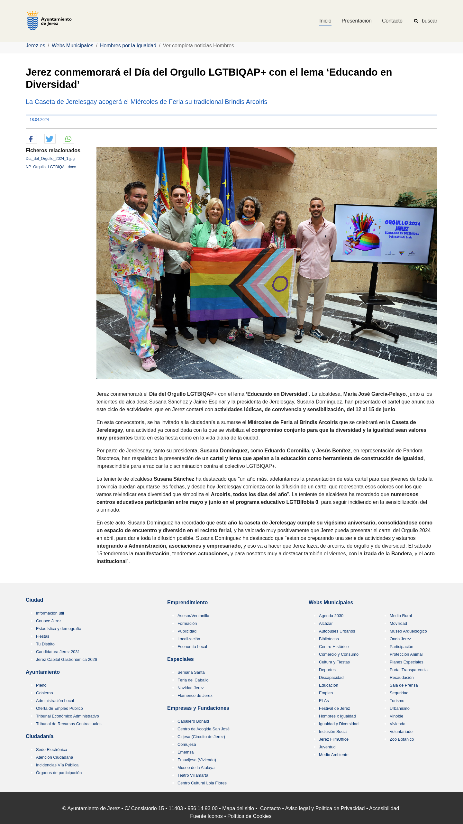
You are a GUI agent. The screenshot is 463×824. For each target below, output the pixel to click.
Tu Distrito (45, 644)
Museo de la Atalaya (195, 767)
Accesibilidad (384, 808)
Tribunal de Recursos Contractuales (69, 723)
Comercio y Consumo (339, 654)
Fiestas (42, 636)
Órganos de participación (59, 772)
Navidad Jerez (190, 687)
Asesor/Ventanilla (193, 615)
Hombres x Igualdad (337, 716)
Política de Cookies (249, 816)
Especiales (180, 659)
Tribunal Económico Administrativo (67, 716)
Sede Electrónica (51, 749)
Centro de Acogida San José (203, 729)
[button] (31, 139)
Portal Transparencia (409, 669)
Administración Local (55, 700)
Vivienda (397, 723)
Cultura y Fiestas (334, 662)
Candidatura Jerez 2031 (58, 651)
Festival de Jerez (334, 708)
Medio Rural (401, 615)
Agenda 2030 (331, 615)
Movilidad (398, 623)
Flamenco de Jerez (195, 695)
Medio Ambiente (334, 754)
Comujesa (186, 744)
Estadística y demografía (58, 628)
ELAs (324, 700)
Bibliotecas (329, 638)
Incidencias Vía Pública (57, 765)
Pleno (41, 685)
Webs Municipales (331, 602)
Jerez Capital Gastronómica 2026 (66, 659)
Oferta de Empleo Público (59, 708)
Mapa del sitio (238, 808)
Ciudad (34, 600)
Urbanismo (400, 708)
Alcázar (326, 623)
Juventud (327, 747)
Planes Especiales (406, 662)
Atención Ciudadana (54, 757)
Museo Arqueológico (408, 631)
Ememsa (185, 752)
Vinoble (396, 716)
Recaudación (402, 677)
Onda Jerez (400, 638)
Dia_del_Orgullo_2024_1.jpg (50, 158)
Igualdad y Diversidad (339, 723)
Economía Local (192, 646)
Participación (401, 646)
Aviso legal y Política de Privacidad (325, 808)
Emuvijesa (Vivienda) (196, 759)
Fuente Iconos (206, 816)
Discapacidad (331, 677)
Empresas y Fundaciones (198, 708)
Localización (188, 638)
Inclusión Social (333, 731)
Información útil (50, 613)
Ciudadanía (39, 736)
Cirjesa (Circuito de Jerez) (201, 736)
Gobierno (44, 692)
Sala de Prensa (404, 685)
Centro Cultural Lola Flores (202, 783)
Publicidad (186, 631)
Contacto (270, 808)
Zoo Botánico (402, 739)
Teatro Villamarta (192, 775)
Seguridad (399, 692)
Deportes (327, 669)
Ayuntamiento (43, 672)
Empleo (326, 692)
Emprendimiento (187, 602)
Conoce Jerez (48, 620)
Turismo (397, 700)
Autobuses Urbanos (337, 631)
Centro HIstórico (334, 646)
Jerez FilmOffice (334, 739)
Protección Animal (406, 654)
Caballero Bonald (193, 721)
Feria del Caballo (193, 680)
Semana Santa (191, 672)
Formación (187, 623)
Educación (328, 685)
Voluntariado (401, 731)
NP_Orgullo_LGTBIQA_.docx (51, 167)
